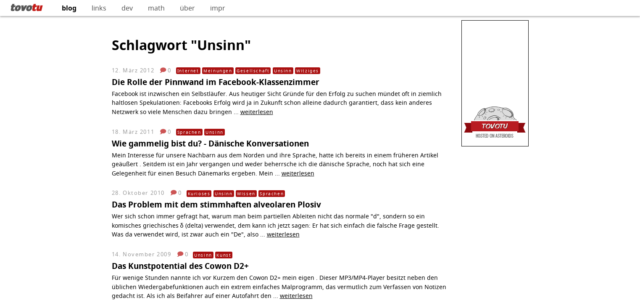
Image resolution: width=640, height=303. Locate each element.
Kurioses (199, 194)
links (99, 8)
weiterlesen (256, 112)
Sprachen (189, 132)
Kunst (223, 255)
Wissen (246, 194)
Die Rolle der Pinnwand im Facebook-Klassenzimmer (215, 82)
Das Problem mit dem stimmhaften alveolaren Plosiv (216, 204)
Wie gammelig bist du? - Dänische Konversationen (210, 143)
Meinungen (217, 71)
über (187, 8)
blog (69, 8)
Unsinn (283, 71)
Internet (188, 71)
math (156, 8)
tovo (26, 7)
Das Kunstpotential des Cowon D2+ (180, 265)
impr (217, 8)
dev (127, 8)
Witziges (307, 71)
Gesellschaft (253, 71)
